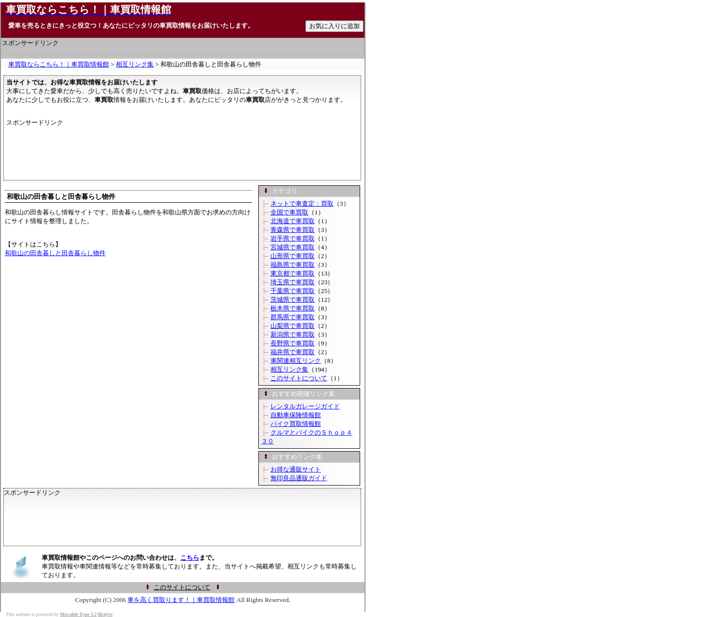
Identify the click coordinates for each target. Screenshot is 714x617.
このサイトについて (298, 378)
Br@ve (105, 614)
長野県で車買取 (292, 343)
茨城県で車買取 (292, 299)
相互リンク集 (135, 64)
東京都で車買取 (292, 273)
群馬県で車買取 (292, 317)
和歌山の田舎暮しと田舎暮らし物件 (55, 253)
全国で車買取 (289, 212)
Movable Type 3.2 (78, 614)
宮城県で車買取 (292, 247)
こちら (189, 557)
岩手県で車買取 (292, 238)
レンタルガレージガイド (305, 406)
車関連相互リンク (295, 360)
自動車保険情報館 (295, 415)
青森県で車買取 (292, 229)
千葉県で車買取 (292, 290)
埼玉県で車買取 (292, 282)
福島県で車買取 (292, 264)
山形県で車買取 (292, 256)
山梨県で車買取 (292, 325)
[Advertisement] (182, 53)
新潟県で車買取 (292, 334)
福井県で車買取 (292, 352)
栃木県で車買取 (292, 308)
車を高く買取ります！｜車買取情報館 (181, 599)
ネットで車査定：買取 (301, 203)
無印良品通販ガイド (298, 478)
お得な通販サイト (295, 469)
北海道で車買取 (292, 221)
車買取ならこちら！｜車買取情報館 (58, 64)
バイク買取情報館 (295, 423)
